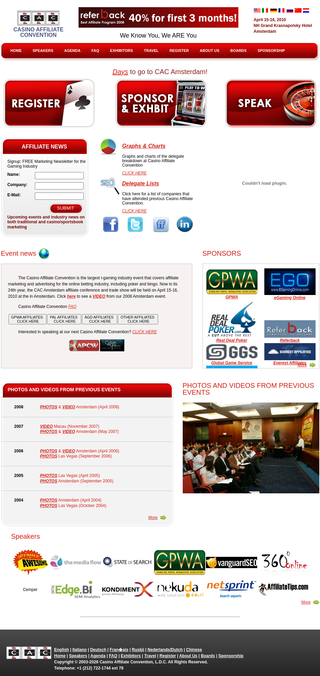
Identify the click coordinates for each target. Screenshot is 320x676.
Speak (271, 103)
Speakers (43, 50)
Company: (18, 184)
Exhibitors (121, 50)
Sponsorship (271, 50)
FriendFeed (160, 224)
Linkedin (185, 224)
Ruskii (138, 649)
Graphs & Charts (144, 146)
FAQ (95, 50)
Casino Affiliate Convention (38, 24)
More (302, 365)
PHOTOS (48, 407)
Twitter (135, 224)
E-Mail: (14, 195)
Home (16, 50)
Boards (238, 50)
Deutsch (98, 649)
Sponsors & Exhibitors (161, 103)
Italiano (79, 649)
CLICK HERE (134, 173)
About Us (209, 50)
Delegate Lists (140, 183)
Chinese (194, 649)
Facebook (111, 224)
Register (179, 50)
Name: (14, 174)
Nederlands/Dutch (165, 649)
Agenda (72, 50)
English (61, 649)
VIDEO (68, 407)
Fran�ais (119, 649)
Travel (151, 50)
